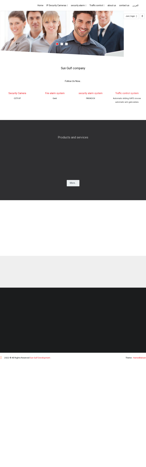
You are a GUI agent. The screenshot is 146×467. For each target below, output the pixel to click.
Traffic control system (125, 93)
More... (73, 183)
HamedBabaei (139, 357)
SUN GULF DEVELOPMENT (15, 5)
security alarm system (89, 93)
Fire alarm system (55, 93)
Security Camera (18, 93)
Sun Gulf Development (40, 357)
